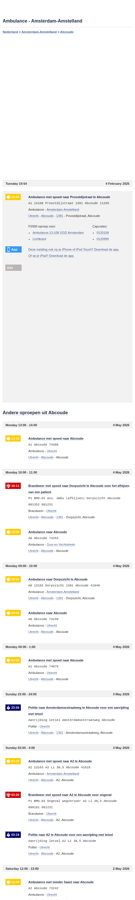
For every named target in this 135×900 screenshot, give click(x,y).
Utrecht (33, 216)
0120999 (103, 239)
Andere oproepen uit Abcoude (35, 412)
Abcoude (66, 32)
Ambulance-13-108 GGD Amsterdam (58, 232)
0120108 (103, 232)
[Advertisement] (67, 106)
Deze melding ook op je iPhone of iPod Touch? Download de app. (73, 249)
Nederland (10, 32)
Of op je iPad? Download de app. (51, 255)
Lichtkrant (39, 239)
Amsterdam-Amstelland (38, 32)
